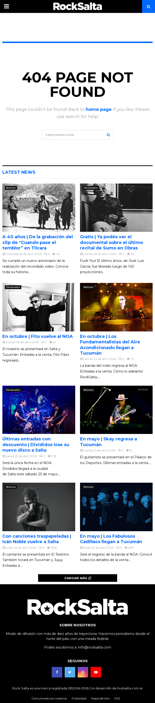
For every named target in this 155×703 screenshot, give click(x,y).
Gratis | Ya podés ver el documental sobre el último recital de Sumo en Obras (111, 242)
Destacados (91, 187)
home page (99, 109)
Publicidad (79, 698)
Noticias (11, 187)
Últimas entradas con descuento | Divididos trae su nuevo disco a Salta (35, 444)
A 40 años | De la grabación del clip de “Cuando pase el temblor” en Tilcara (37, 242)
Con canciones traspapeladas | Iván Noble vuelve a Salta (36, 539)
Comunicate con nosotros (49, 698)
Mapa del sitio (100, 698)
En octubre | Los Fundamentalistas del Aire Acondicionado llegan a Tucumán (110, 345)
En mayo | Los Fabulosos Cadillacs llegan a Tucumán (111, 539)
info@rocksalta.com (94, 647)
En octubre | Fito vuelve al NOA (37, 336)
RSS (117, 698)
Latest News (18, 172)
